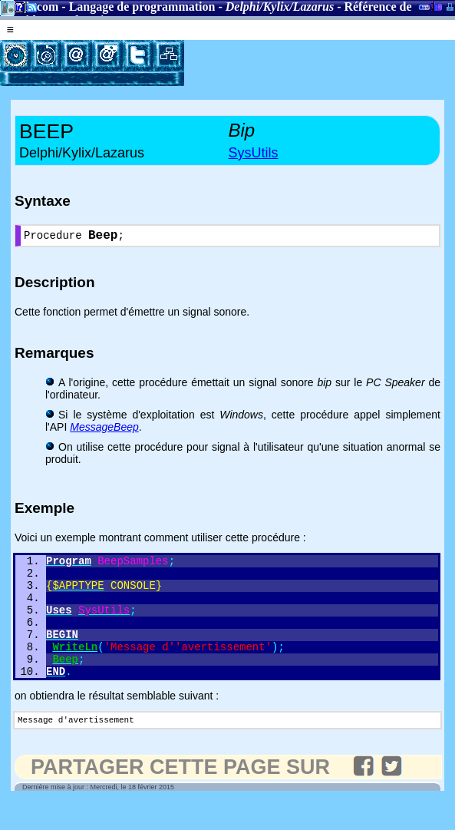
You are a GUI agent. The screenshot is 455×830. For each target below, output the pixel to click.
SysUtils (254, 152)
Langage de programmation (142, 6)
